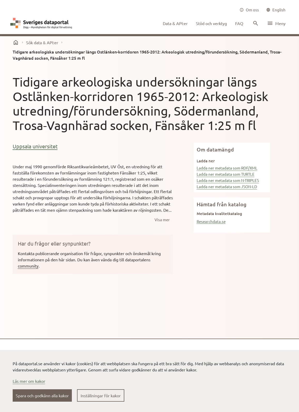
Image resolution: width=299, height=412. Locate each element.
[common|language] (276, 9)
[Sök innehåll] (255, 23)
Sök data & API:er (42, 42)
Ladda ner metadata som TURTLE (226, 174)
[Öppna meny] (276, 23)
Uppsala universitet (35, 146)
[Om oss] (249, 9)
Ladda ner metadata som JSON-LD (227, 186)
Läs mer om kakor (29, 381)
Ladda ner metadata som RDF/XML (227, 167)
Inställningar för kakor (101, 395)
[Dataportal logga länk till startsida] (42, 23)
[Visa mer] (162, 219)
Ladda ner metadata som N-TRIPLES (228, 180)
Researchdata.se (211, 221)
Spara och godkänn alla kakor (42, 395)
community (28, 265)
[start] (16, 42)
